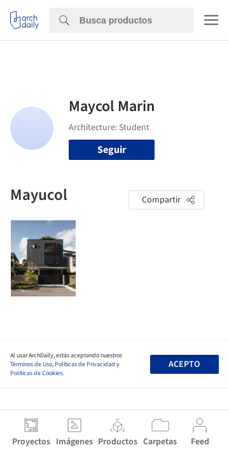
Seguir (111, 150)
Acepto (184, 364)
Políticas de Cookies (36, 373)
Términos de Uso (31, 364)
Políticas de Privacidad (85, 364)
